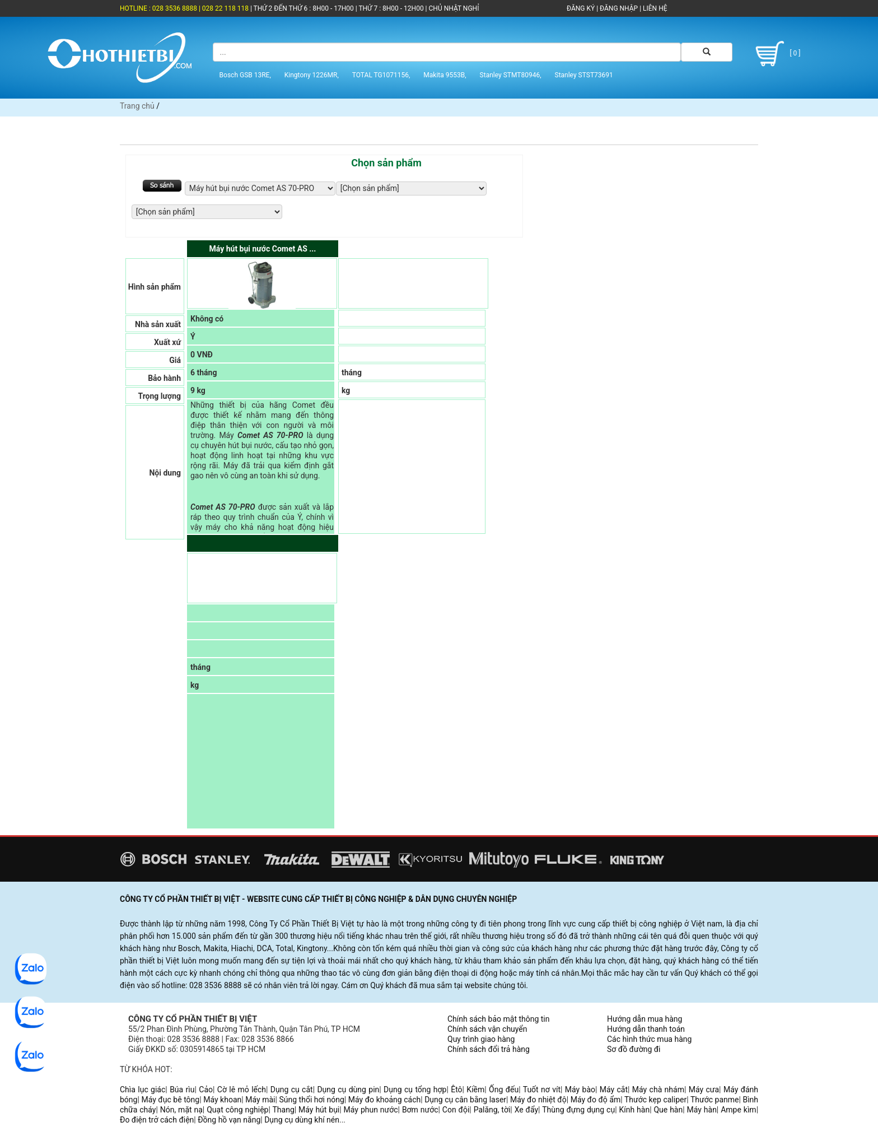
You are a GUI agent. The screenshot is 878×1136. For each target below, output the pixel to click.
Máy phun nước (371, 1109)
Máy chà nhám (658, 1089)
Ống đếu (504, 1089)
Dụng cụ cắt (291, 1089)
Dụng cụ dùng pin (348, 1089)
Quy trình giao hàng (481, 1039)
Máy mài (260, 1099)
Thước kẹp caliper (655, 1099)
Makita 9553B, (444, 74)
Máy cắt (614, 1089)
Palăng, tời (492, 1109)
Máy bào (580, 1089)
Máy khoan (222, 1099)
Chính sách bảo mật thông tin (498, 1018)
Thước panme (714, 1099)
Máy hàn (702, 1109)
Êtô (456, 1089)
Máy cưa (704, 1089)
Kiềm (475, 1089)
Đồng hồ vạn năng (229, 1119)
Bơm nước (420, 1109)
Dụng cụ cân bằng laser (465, 1099)
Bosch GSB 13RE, (245, 74)
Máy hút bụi (318, 1109)
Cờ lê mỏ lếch (241, 1089)
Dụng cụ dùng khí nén (301, 1119)
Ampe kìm (738, 1109)
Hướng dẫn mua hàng (644, 1018)
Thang (284, 1109)
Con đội (456, 1109)
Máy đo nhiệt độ (538, 1099)
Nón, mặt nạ (181, 1109)
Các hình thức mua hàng (649, 1039)
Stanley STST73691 (584, 74)
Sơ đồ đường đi (633, 1049)
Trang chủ (137, 105)
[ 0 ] (775, 53)
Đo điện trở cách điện (157, 1119)
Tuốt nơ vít (542, 1089)
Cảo (206, 1089)
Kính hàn (634, 1109)
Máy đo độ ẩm (596, 1099)
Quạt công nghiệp (237, 1109)
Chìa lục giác (142, 1089)
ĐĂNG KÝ (581, 8)
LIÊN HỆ (654, 8)
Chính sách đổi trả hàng (488, 1049)
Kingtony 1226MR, (311, 74)
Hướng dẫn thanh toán (646, 1029)
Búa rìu (182, 1089)
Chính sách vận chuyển (487, 1029)
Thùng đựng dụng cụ (578, 1109)
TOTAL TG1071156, (381, 74)
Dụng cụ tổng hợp (415, 1089)
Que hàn (668, 1109)
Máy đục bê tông (170, 1099)
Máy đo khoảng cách (384, 1099)
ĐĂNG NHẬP (619, 8)
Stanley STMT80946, (510, 74)
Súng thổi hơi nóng (311, 1099)
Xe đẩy (526, 1109)
